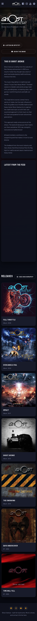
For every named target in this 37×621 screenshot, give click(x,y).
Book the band (18, 51)
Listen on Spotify (11, 45)
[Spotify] (34, 4)
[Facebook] (23, 4)
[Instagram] (27, 4)
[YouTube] (31, 4)
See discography (25, 277)
